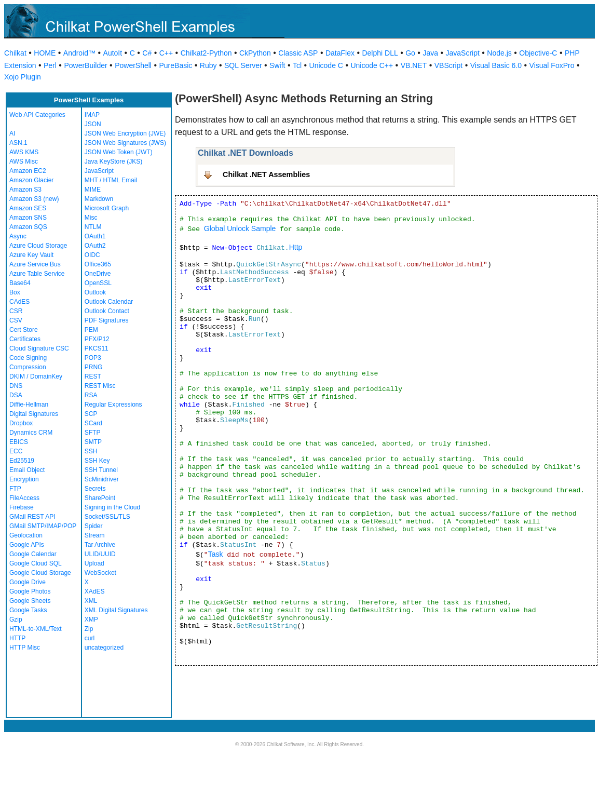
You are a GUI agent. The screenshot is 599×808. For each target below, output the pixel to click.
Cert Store (23, 329)
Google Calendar (33, 554)
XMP (91, 619)
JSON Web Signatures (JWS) (125, 142)
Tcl (297, 65)
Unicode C (326, 65)
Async (17, 236)
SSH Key (97, 460)
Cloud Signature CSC (39, 348)
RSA (91, 395)
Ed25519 (21, 460)
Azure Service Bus (35, 264)
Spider (94, 526)
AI (12, 133)
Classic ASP (298, 53)
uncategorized (104, 647)
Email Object (27, 470)
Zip (89, 628)
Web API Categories (37, 114)
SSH (91, 451)
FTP (15, 488)
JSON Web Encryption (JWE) (125, 133)
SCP (91, 414)
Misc (91, 217)
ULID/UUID (100, 554)
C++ (166, 53)
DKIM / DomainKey (35, 376)
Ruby (208, 65)
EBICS (18, 442)
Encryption (24, 479)
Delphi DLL (380, 53)
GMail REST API (32, 516)
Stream (95, 535)
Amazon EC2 (27, 170)
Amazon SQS (28, 227)
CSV (15, 320)
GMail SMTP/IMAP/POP (42, 526)
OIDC (92, 255)
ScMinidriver (102, 479)
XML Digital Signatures (116, 610)
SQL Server (243, 65)
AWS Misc (23, 161)
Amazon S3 (25, 189)
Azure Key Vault (31, 255)
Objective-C (538, 53)
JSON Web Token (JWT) (119, 152)
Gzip (15, 619)
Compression (27, 367)
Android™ (79, 53)
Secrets (95, 488)
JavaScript (463, 53)
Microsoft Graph (107, 208)
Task (215, 554)
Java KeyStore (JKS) (113, 161)
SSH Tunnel (101, 470)
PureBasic (175, 65)
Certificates (24, 339)
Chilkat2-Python (206, 53)
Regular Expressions (113, 404)
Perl (50, 65)
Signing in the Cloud (112, 507)
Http (296, 247)
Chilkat (15, 53)
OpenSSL (98, 283)
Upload (94, 563)
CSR (15, 311)
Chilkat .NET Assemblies (266, 174)
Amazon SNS (28, 217)
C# (147, 53)
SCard (93, 423)
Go (410, 53)
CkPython (255, 53)
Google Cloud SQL (35, 563)
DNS (15, 385)
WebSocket (100, 572)
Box (14, 292)
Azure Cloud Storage (38, 245)
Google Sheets (29, 600)
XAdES (95, 591)
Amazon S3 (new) (34, 199)
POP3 (93, 357)
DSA (15, 395)
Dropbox (21, 423)
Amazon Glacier (31, 180)
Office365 (98, 264)
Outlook (95, 292)
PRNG (94, 367)
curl (89, 638)
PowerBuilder (85, 65)
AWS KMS (23, 152)
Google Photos (29, 591)
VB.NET (414, 65)
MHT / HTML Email (111, 180)
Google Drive (27, 582)
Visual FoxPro (552, 65)
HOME (45, 53)
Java (430, 53)
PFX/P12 (97, 339)
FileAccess (24, 498)
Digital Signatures (33, 414)
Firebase (21, 507)
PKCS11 (96, 348)
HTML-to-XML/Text (35, 628)
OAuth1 (95, 236)
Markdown (99, 199)
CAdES (19, 301)
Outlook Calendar (109, 301)
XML (91, 600)
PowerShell (133, 65)
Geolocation (26, 535)
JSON (93, 124)
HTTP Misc (24, 647)
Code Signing (28, 357)
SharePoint (100, 498)
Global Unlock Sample (240, 228)
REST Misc (100, 385)
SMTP (93, 442)
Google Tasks (28, 610)
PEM (91, 329)
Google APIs (26, 544)
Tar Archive (100, 544)
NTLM (93, 227)
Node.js (499, 53)
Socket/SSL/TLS (107, 516)
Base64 (20, 283)
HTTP (17, 638)
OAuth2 (95, 245)
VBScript (448, 65)
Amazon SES (27, 208)
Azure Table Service (37, 273)
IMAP (92, 114)
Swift (277, 65)
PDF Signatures (107, 320)
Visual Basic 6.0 (496, 65)
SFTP (93, 432)
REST (93, 376)
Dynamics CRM (30, 432)
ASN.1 (18, 142)
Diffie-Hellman (28, 404)
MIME (93, 189)
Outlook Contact (107, 311)
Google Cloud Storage (40, 572)
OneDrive (98, 273)
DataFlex (340, 53)
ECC (15, 451)
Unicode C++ (371, 65)
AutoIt (112, 53)
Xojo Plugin (22, 77)
